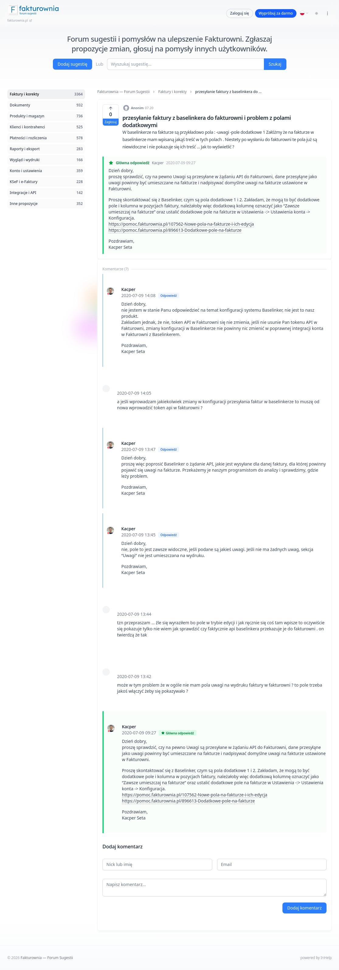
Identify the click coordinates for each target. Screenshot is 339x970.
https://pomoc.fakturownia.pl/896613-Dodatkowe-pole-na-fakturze (175, 230)
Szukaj (275, 64)
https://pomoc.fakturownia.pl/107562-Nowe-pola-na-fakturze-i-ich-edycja (181, 224)
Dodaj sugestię (73, 64)
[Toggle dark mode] (316, 13)
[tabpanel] (214, 553)
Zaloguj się (239, 13)
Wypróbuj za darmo (276, 13)
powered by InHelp (316, 957)
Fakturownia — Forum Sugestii (123, 91)
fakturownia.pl (19, 20)
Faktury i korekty (172, 91)
